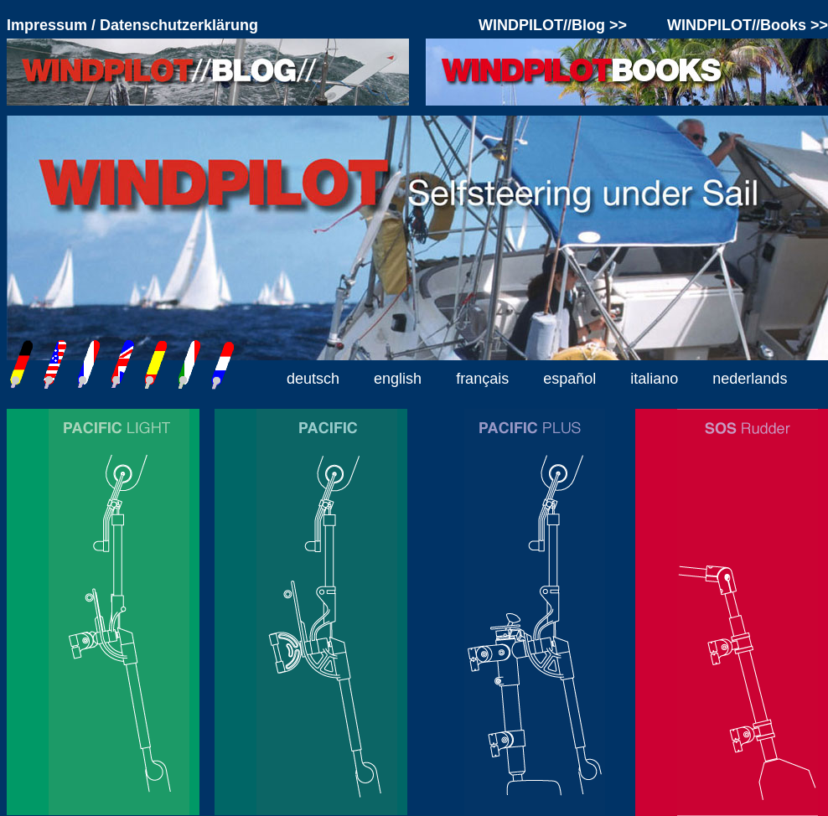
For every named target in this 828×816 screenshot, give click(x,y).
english (398, 378)
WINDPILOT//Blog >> (553, 25)
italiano (654, 378)
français (482, 378)
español (569, 378)
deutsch (313, 378)
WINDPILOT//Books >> (747, 25)
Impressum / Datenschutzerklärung (132, 25)
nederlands (749, 378)
